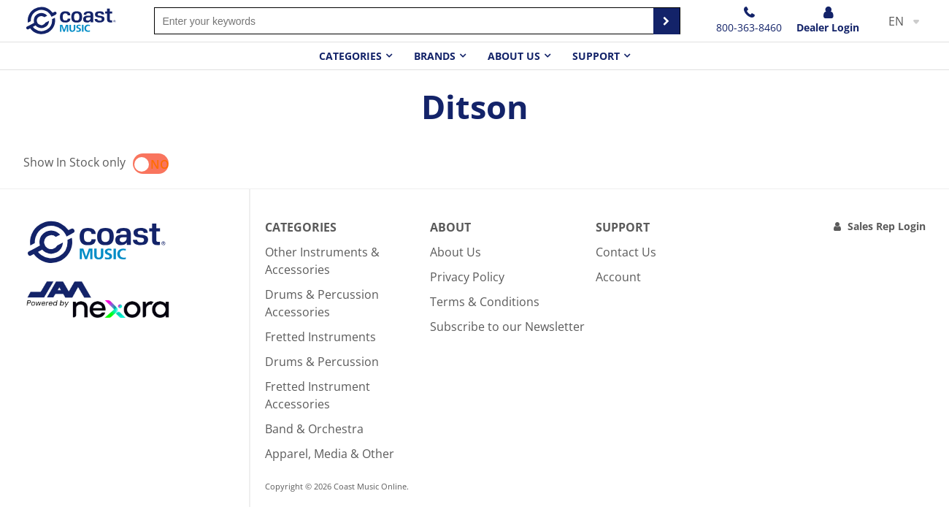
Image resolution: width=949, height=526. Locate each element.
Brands (435, 56)
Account (618, 277)
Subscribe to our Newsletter (507, 327)
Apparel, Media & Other (329, 454)
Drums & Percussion (322, 362)
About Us (455, 252)
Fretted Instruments (320, 337)
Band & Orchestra (314, 429)
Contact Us (626, 252)
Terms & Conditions (484, 302)
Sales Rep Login (887, 226)
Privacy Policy (467, 277)
